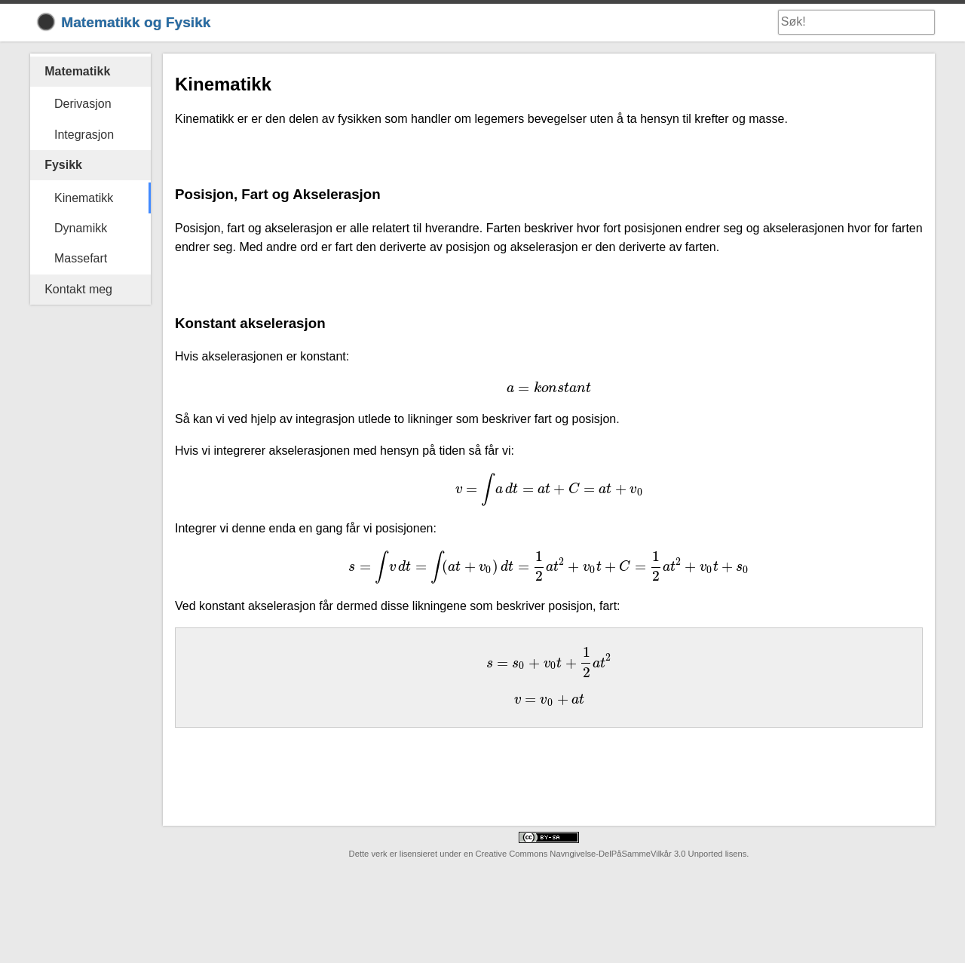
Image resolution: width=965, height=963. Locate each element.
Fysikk (63, 164)
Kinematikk (83, 198)
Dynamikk (80, 228)
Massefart (80, 258)
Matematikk (77, 71)
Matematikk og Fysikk (124, 22)
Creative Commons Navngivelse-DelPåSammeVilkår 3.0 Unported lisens (610, 853)
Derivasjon (83, 103)
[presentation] (549, 388)
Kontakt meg (78, 289)
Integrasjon (84, 134)
